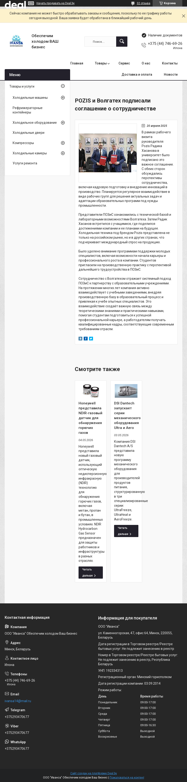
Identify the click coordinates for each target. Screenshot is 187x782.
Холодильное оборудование (35, 122)
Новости (171, 74)
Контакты (170, 63)
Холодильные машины (30, 97)
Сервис (124, 63)
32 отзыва (143, 3)
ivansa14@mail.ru (18, 701)
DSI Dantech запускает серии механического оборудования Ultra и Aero (126, 415)
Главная (76, 63)
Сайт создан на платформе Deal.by (93, 773)
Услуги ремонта (25, 163)
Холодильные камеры (30, 153)
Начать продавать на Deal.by (55, 3)
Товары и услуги (21, 86)
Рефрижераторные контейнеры (28, 110)
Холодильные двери (28, 132)
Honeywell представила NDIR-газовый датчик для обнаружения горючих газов (90, 418)
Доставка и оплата (137, 74)
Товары (101, 63)
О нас (146, 63)
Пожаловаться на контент (127, 777)
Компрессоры (23, 143)
